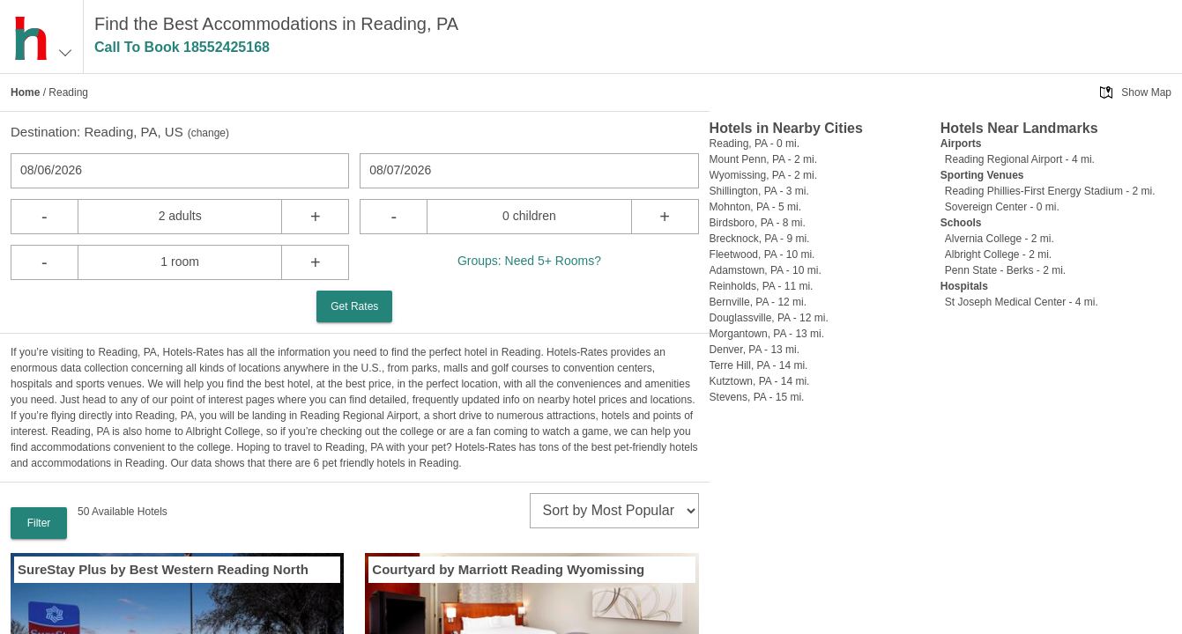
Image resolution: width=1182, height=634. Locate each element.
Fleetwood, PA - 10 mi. (762, 254)
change (208, 133)
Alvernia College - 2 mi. (999, 238)
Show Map (1146, 92)
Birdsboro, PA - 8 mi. (758, 223)
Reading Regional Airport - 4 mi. (1020, 159)
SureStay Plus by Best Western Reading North (163, 569)
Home (25, 92)
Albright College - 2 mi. (998, 254)
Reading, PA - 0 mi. (755, 143)
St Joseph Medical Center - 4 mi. (1021, 302)
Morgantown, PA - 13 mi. (767, 334)
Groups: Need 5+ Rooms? (529, 261)
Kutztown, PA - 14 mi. (760, 381)
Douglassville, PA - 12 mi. (769, 318)
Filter (39, 523)
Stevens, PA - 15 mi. (757, 397)
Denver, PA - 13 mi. (755, 349)
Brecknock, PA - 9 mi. (760, 238)
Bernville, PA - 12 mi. (758, 302)
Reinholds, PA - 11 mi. (762, 286)
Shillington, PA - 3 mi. (759, 191)
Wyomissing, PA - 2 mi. (763, 175)
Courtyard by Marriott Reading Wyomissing (508, 569)
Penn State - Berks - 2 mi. (1005, 270)
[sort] (614, 510)
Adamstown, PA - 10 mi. (765, 270)
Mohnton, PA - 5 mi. (756, 207)
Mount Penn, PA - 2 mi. (764, 159)
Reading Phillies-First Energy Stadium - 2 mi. (1050, 191)
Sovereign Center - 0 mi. (1002, 207)
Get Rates (354, 306)
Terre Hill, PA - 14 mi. (759, 365)
